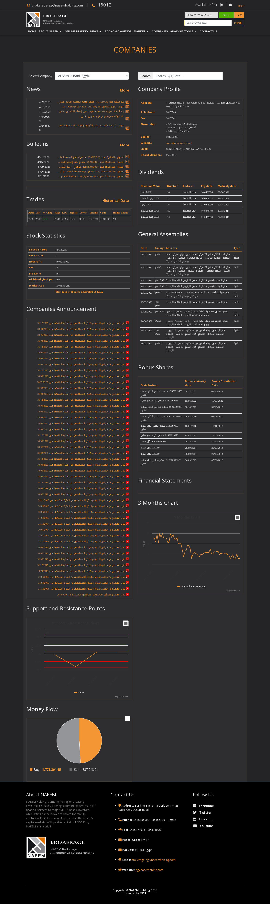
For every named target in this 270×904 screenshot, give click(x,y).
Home (32, 31)
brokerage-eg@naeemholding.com (57, 5)
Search (238, 22)
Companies (160, 31)
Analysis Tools (181, 31)
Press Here (171, 155)
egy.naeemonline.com (149, 870)
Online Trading (76, 31)
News (94, 31)
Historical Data (115, 201)
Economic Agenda (118, 31)
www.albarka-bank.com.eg (179, 143)
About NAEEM (48, 31)
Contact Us (208, 31)
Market (139, 31)
